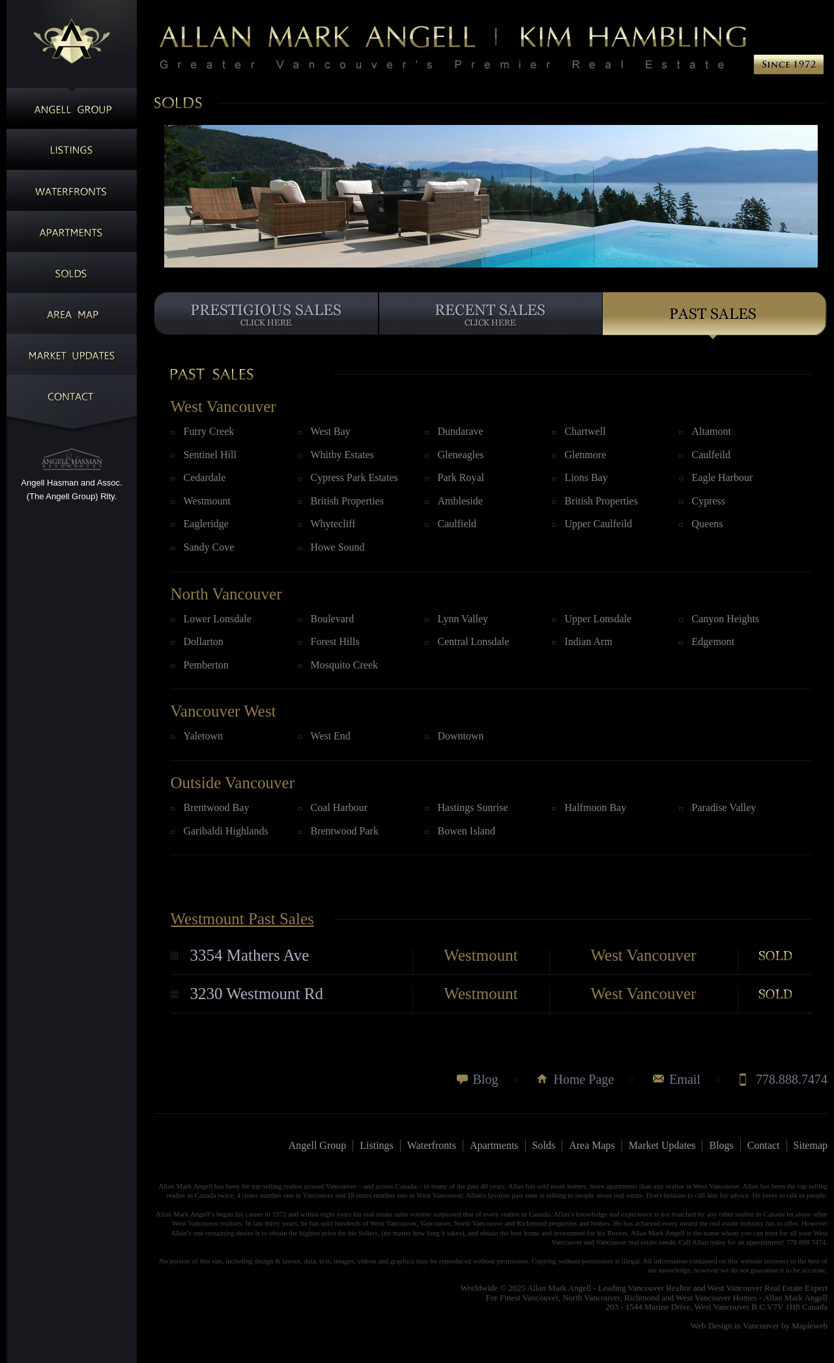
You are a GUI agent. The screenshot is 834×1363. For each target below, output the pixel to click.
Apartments (494, 1145)
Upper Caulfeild (599, 523)
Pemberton (206, 664)
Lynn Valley (463, 618)
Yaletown (203, 735)
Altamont (711, 431)
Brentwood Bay (217, 807)
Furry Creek (209, 431)
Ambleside (460, 500)
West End (331, 735)
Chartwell (585, 431)
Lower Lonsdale (218, 618)
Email (684, 1079)
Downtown (461, 735)
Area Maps (592, 1145)
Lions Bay (586, 477)
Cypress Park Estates (354, 477)
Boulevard (332, 618)
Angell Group (317, 1145)
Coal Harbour (339, 807)
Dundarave (460, 431)
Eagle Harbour (722, 477)
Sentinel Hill (210, 454)
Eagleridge (206, 523)
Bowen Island (466, 830)
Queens (707, 523)
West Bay (331, 431)
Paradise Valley (724, 807)
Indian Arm (588, 641)
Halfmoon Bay (596, 807)
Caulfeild (711, 454)
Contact (763, 1145)
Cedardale (205, 477)
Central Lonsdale (474, 641)
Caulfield (457, 523)
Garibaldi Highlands (226, 830)
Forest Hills (335, 641)
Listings (377, 1145)
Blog (485, 1079)
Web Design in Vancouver (735, 1325)
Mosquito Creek (345, 664)
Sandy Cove (209, 547)
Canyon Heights (726, 618)
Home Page (583, 1079)
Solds (544, 1145)
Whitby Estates (342, 454)
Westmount (207, 500)
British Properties (347, 500)
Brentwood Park (345, 830)
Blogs (721, 1145)
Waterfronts (431, 1145)
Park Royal (461, 477)
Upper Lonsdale (598, 618)
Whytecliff (333, 523)
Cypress (709, 500)
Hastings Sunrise (473, 807)
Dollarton (203, 641)
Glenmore (586, 454)
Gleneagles (461, 454)
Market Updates (662, 1145)
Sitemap (810, 1145)
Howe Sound (338, 547)
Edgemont (713, 641)
